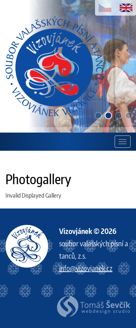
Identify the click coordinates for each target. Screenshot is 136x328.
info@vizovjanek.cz (85, 267)
